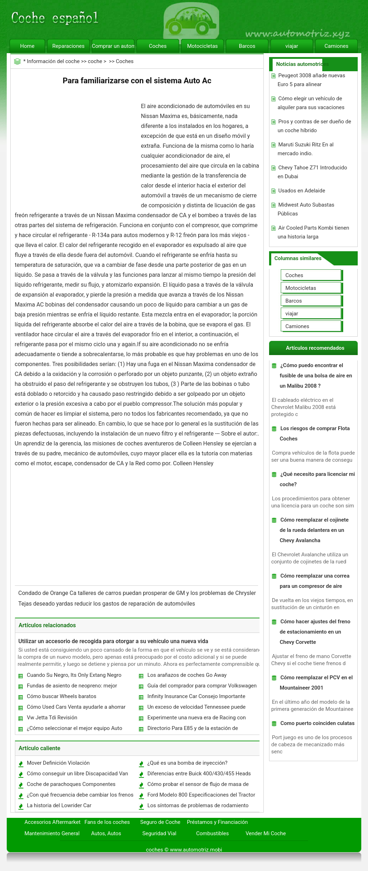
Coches (158, 46)
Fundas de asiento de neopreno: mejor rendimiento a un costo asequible (71, 687)
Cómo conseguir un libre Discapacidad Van (77, 773)
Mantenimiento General (51, 833)
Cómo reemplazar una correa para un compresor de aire (315, 581)
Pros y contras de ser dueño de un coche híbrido (314, 126)
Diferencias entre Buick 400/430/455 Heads (199, 773)
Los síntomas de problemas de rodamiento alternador (198, 807)
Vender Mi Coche (266, 833)
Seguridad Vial (159, 833)
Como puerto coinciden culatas (317, 723)
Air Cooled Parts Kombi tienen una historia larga (313, 232)
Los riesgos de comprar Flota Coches (315, 433)
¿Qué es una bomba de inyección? (187, 763)
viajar (291, 46)
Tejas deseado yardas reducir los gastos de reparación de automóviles (107, 603)
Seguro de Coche (160, 822)
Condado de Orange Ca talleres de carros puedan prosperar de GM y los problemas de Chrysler (137, 593)
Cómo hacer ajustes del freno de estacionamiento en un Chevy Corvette (315, 631)
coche (95, 61)
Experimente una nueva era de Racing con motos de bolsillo (196, 719)
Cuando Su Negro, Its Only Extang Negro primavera (74, 676)
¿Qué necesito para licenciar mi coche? (317, 479)
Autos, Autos (106, 833)
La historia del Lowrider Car (59, 805)
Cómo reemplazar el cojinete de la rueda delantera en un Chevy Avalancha (314, 530)
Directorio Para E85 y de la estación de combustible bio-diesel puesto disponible (195, 730)
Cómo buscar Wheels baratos (61, 696)
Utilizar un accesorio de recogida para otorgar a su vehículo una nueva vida (113, 641)
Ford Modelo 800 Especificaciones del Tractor (201, 795)
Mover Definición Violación (58, 763)
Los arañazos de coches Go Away (187, 675)
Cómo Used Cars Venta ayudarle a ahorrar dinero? (76, 708)
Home (27, 46)
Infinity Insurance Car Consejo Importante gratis (196, 698)
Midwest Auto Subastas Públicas (306, 209)
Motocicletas (202, 46)
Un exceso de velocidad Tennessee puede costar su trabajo (196, 708)
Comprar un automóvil (113, 46)
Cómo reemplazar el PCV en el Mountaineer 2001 (316, 682)
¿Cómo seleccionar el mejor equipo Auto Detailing (74, 730)
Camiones (336, 46)
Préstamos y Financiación (217, 822)
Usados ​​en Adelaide (301, 190)
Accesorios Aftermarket (52, 822)
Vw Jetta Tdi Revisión (52, 717)
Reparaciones (68, 46)
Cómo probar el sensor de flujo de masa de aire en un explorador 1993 (198, 786)
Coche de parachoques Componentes (71, 784)
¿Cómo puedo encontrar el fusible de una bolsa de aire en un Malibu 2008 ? (316, 375)
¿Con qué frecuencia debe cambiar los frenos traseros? (80, 796)
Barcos (247, 46)
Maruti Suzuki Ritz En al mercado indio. (306, 149)
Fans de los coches (107, 822)
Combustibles (212, 833)
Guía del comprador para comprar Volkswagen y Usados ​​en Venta (202, 687)
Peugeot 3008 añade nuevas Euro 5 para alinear (311, 80)
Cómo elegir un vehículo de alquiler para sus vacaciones (311, 103)
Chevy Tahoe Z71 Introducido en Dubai (312, 172)
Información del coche (53, 61)
